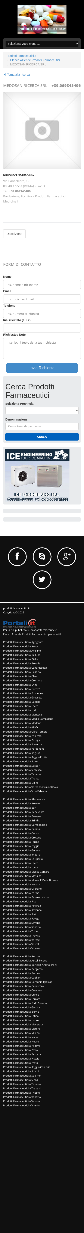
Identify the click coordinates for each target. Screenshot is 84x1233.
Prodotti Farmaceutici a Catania (22, 829)
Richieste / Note (14, 334)
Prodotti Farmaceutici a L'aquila (21, 702)
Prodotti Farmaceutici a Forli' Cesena (25, 1003)
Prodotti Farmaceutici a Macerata (23, 1024)
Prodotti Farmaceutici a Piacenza (22, 744)
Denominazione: (16, 419)
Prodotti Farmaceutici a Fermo (21, 842)
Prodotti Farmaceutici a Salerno (22, 1075)
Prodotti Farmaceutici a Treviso (21, 935)
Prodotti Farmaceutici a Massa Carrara (26, 871)
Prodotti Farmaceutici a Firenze (21, 689)
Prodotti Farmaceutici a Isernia (21, 1011)
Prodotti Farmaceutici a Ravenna (22, 910)
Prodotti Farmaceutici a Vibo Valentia (25, 791)
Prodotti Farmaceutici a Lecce (20, 706)
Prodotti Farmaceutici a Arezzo (21, 803)
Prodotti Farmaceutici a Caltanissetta (25, 667)
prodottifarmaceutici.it (16, 608)
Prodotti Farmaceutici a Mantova (22, 714)
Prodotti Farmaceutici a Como (20, 833)
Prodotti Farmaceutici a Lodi (19, 710)
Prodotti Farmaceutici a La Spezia (23, 859)
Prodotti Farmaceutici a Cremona (23, 680)
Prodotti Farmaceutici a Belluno (21, 655)
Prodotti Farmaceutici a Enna (20, 685)
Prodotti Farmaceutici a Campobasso (25, 825)
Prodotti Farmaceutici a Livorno (21, 1020)
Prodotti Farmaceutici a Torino (21, 931)
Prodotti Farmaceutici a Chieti (20, 676)
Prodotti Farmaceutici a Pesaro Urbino (26, 897)
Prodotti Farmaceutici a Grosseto (22, 697)
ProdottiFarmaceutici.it (21, 56)
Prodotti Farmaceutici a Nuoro (21, 1041)
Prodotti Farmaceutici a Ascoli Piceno (25, 960)
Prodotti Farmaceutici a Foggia (21, 846)
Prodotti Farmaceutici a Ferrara (21, 999)
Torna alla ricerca (16, 74)
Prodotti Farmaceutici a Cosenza (22, 990)
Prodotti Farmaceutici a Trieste (21, 1092)
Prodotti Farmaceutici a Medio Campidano (28, 719)
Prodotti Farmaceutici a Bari (19, 807)
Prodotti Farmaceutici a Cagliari (22, 977)
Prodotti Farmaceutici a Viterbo (21, 1105)
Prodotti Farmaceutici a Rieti (20, 914)
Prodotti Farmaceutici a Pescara (22, 1054)
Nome (7, 276)
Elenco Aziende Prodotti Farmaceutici (35, 60)
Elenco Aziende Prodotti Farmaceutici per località (32, 634)
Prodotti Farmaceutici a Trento (21, 778)
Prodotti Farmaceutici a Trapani (22, 1088)
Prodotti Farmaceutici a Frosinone (23, 693)
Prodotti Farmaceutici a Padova (21, 1046)
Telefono (9, 305)
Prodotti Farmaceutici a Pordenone (23, 748)
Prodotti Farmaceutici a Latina (21, 1016)
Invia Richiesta (42, 368)
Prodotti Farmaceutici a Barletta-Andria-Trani (30, 965)
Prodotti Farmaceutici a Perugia (22, 740)
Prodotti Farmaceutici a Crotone (22, 837)
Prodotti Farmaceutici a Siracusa (22, 770)
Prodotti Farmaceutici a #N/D (20, 727)
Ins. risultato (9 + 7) (17, 320)
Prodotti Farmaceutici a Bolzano (22, 973)
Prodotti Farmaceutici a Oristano (22, 888)
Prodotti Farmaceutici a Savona (21, 923)
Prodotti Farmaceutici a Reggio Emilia (25, 757)
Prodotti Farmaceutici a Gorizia (21, 1007)
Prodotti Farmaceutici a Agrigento (23, 642)
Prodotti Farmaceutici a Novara (21, 884)
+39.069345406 (66, 85)
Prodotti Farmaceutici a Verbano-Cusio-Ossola (30, 787)
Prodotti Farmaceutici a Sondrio (22, 927)
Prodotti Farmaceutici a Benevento (23, 812)
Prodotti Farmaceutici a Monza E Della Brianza (30, 880)
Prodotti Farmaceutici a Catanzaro (23, 986)
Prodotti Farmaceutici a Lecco (20, 863)
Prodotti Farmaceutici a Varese (21, 940)
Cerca (42, 437)
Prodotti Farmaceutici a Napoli (21, 1037)
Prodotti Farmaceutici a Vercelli (21, 944)
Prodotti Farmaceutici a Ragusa (21, 753)
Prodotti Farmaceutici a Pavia (20, 1050)
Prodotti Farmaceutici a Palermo (22, 736)
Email (7, 291)
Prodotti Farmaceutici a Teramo (22, 774)
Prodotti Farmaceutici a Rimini (21, 1071)
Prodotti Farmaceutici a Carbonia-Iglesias (27, 982)
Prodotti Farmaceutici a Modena (22, 723)
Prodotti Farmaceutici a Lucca (20, 867)
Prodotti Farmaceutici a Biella (20, 659)
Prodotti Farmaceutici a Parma (21, 893)
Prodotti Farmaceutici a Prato (20, 1063)
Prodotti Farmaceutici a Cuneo (21, 994)
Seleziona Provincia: (19, 403)
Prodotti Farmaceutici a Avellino (22, 650)
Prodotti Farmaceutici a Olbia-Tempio (25, 731)
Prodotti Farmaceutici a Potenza (22, 906)
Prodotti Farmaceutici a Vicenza (22, 948)
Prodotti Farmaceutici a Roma (20, 761)
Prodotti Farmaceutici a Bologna (22, 816)
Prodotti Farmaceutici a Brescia (21, 663)
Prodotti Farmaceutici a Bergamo (23, 969)
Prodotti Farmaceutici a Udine (20, 783)
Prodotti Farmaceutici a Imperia (22, 854)
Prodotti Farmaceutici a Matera (21, 1029)
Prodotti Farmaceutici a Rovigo (21, 918)
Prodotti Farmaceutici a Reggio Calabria (26, 1067)
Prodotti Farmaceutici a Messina (22, 876)
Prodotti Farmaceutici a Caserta (22, 672)
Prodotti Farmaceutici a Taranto (22, 1084)
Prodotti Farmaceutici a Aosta (20, 646)
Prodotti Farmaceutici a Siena (20, 1080)
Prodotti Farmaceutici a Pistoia (21, 1058)
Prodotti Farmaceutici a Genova (22, 850)
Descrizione (14, 234)
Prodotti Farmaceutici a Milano (21, 1033)
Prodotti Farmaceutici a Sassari (21, 766)
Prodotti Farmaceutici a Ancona (21, 956)
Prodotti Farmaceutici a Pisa (19, 901)
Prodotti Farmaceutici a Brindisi (21, 820)
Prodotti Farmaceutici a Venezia (22, 1097)
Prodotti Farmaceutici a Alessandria (24, 799)
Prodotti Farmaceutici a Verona (21, 1101)
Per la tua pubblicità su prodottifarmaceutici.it (30, 630)
